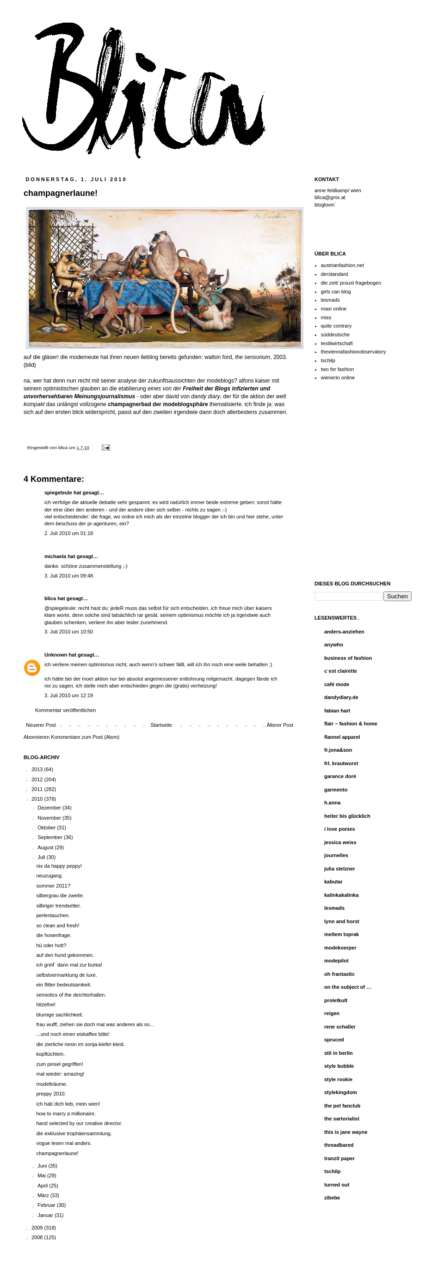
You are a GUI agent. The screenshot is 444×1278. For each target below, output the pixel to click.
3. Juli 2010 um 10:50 (68, 631)
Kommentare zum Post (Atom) (85, 737)
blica (63, 447)
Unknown (56, 654)
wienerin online (338, 377)
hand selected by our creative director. (79, 1123)
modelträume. (51, 1084)
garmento (335, 789)
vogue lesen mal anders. (64, 1143)
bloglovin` (325, 204)
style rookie (338, 1079)
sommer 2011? (53, 886)
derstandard (334, 274)
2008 (37, 1237)
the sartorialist (341, 1118)
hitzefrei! (46, 1004)
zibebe (332, 1197)
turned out (336, 1184)
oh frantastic (339, 974)
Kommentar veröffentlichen (65, 710)
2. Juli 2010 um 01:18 (68, 533)
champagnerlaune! (57, 1153)
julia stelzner (339, 868)
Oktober (47, 827)
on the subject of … (347, 987)
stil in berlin (338, 1053)
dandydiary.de (341, 697)
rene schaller (340, 1026)
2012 (37, 779)
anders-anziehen (344, 631)
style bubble (339, 1066)
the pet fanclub (342, 1105)
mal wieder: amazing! (60, 1074)
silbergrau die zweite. (60, 895)
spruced (334, 1039)
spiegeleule (58, 492)
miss (326, 317)
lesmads (330, 300)
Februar (47, 1205)
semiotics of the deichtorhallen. (71, 995)
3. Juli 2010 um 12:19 (68, 695)
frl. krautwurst (341, 763)
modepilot (336, 960)
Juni (42, 1165)
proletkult (335, 1000)
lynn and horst (341, 921)
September (50, 837)
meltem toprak (341, 934)
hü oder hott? (51, 945)
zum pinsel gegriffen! (59, 1064)
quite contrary (336, 326)
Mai (42, 1175)
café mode (336, 684)
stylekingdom (340, 1092)
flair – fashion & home (350, 723)
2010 (37, 799)
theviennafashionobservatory (353, 351)
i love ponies (339, 829)
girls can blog (336, 291)
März (43, 1195)
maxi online (334, 308)
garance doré (340, 776)
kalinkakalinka (341, 895)
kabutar (333, 881)
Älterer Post (280, 725)
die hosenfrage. (53, 935)
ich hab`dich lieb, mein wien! (68, 1104)
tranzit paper (339, 1158)
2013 (37, 769)
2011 (37, 789)
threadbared (339, 1145)
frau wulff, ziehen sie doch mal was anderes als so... (95, 1024)
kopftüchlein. (50, 1054)
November (49, 818)
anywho (333, 644)
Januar (46, 1215)
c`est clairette (340, 671)
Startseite (161, 725)
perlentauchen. (53, 915)
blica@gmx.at (329, 197)
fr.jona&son (338, 750)
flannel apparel (342, 737)
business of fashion (348, 658)
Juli (42, 857)
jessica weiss (340, 842)
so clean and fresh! (57, 925)
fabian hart (337, 710)
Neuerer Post (41, 725)
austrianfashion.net (342, 265)
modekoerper (340, 947)
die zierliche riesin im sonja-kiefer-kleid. (80, 1044)
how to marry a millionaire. (65, 1113)
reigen (331, 1013)
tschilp (328, 360)
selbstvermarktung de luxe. (66, 975)
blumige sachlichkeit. (59, 1014)
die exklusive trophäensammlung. (73, 1133)
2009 (37, 1227)
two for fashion (337, 369)
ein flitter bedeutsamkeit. (63, 984)
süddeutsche (335, 334)
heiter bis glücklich (347, 816)
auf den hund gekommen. (65, 955)
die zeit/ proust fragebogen (351, 283)
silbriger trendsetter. (58, 905)
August (46, 847)
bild (29, 365)
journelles (336, 855)
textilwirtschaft (337, 343)
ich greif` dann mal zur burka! (69, 965)
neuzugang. (49, 875)
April (43, 1185)
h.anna (332, 802)
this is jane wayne (346, 1132)
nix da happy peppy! (58, 866)
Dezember (49, 807)
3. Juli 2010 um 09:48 (68, 575)
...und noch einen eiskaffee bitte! (72, 1034)
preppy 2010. (51, 1093)
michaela (55, 556)
